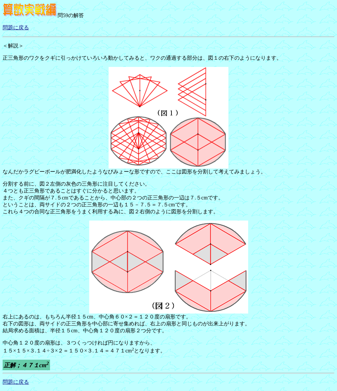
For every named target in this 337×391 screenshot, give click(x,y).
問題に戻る (16, 27)
